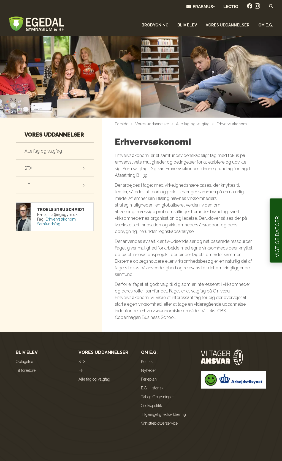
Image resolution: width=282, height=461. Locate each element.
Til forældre (26, 370)
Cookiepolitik (151, 405)
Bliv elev (187, 25)
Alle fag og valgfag (43, 151)
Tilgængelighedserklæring (163, 414)
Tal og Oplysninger (157, 397)
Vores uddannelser (228, 25)
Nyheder (148, 370)
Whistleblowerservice (159, 423)
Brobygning (155, 25)
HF (27, 185)
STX (28, 168)
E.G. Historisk (152, 388)
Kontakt (147, 361)
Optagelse (24, 361)
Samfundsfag (48, 224)
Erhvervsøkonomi (61, 219)
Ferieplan (149, 379)
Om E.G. (265, 25)
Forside (121, 124)
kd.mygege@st (63, 214)
